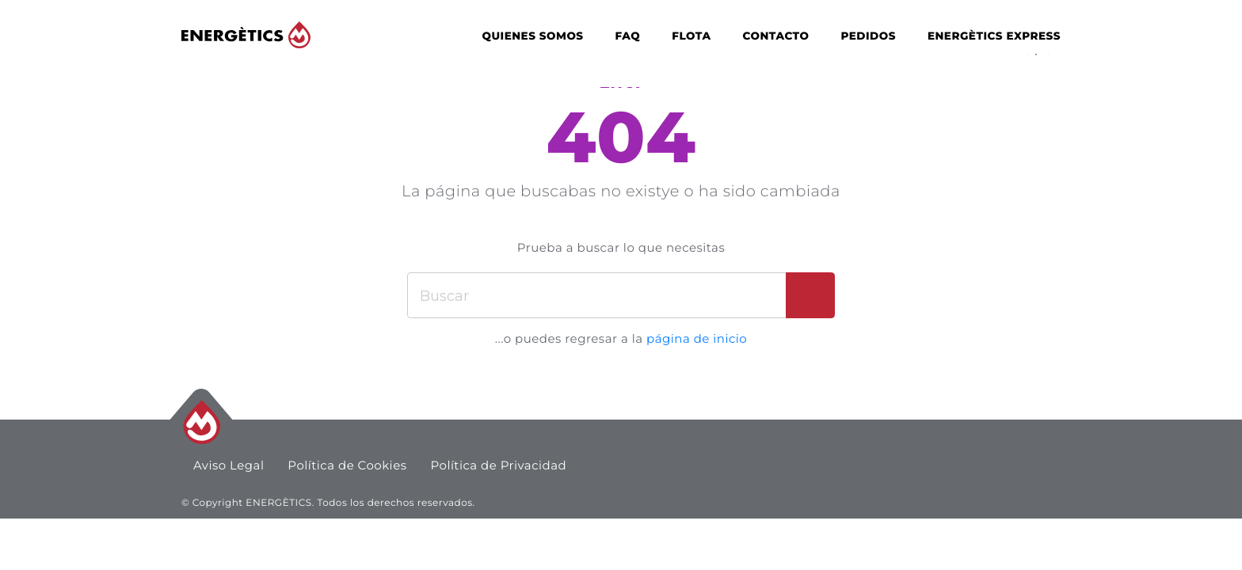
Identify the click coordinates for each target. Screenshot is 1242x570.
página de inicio (696, 338)
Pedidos (867, 36)
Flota (691, 36)
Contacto (776, 36)
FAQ (628, 36)
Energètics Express (994, 36)
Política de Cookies (347, 465)
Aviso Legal (229, 465)
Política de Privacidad (499, 465)
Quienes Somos (533, 36)
